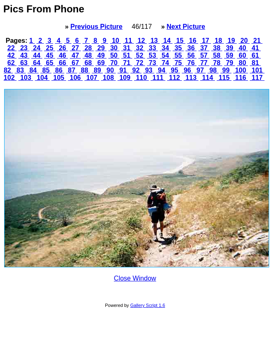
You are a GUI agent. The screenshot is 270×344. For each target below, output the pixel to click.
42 (12, 55)
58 (217, 55)
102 (10, 77)
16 (192, 40)
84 (33, 70)
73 (152, 62)
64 (37, 62)
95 (174, 70)
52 (139, 55)
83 (20, 70)
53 (152, 55)
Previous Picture (96, 26)
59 (229, 55)
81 (255, 62)
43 (24, 55)
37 (203, 47)
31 (127, 47)
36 (191, 47)
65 (49, 62)
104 (42, 77)
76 (191, 62)
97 (200, 70)
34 (165, 47)
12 (141, 40)
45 (49, 55)
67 (75, 62)
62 (12, 62)
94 (161, 70)
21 (257, 40)
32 (139, 47)
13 (154, 40)
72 (139, 62)
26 (62, 47)
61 (255, 55)
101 (257, 70)
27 (75, 47)
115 (224, 77)
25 (49, 47)
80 (242, 62)
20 (244, 40)
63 (24, 62)
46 (62, 55)
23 (24, 47)
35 (178, 47)
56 (191, 55)
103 (25, 77)
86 (58, 70)
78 (217, 62)
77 (203, 62)
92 (136, 70)
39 (229, 47)
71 (127, 62)
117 (257, 77)
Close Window (135, 278)
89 (97, 70)
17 (205, 40)
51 (127, 55)
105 (59, 77)
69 (101, 62)
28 (88, 47)
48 (88, 55)
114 (207, 77)
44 (37, 55)
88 (84, 70)
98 (213, 70)
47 (75, 55)
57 (203, 55)
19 (231, 40)
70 (114, 62)
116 (240, 77)
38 (217, 47)
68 (88, 62)
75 (178, 62)
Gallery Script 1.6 (147, 305)
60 (242, 55)
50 (114, 55)
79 (229, 62)
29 (101, 47)
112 (174, 77)
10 (115, 40)
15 (179, 40)
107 (92, 77)
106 (75, 77)
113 (191, 77)
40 (242, 47)
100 (240, 70)
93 (148, 70)
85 (46, 70)
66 (62, 62)
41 (255, 47)
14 (167, 40)
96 (187, 70)
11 (128, 40)
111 (158, 77)
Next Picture (185, 26)
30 (114, 47)
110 (141, 77)
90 (110, 70)
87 (71, 70)
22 (12, 47)
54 (165, 55)
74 (165, 62)
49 (101, 55)
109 (125, 77)
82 (8, 70)
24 (37, 47)
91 (123, 70)
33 (152, 47)
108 (108, 77)
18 (218, 40)
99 (226, 70)
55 (178, 55)
